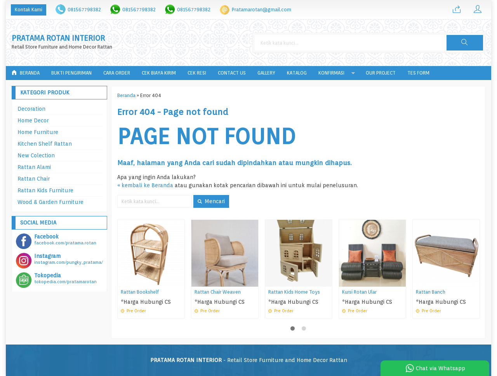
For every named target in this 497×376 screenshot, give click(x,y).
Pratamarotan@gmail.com (261, 9)
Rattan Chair (33, 179)
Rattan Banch (430, 292)
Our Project (381, 73)
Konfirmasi (331, 73)
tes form (418, 73)
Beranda (26, 73)
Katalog (297, 73)
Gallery (266, 73)
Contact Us (232, 73)
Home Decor (33, 120)
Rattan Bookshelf (140, 292)
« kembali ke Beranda (145, 185)
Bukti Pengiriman (71, 73)
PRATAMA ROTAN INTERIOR (58, 38)
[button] (465, 42)
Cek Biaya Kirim (159, 73)
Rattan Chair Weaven (218, 292)
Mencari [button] (211, 201)
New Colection (36, 155)
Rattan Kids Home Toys (294, 292)
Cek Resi (197, 73)
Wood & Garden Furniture (50, 202)
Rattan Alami (34, 167)
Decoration (31, 109)
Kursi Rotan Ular (359, 292)
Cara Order (116, 73)
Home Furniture (37, 132)
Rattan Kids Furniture (45, 190)
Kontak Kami (28, 9)
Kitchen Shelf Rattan (44, 144)
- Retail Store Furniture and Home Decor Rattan (248, 360)
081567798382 (84, 9)
